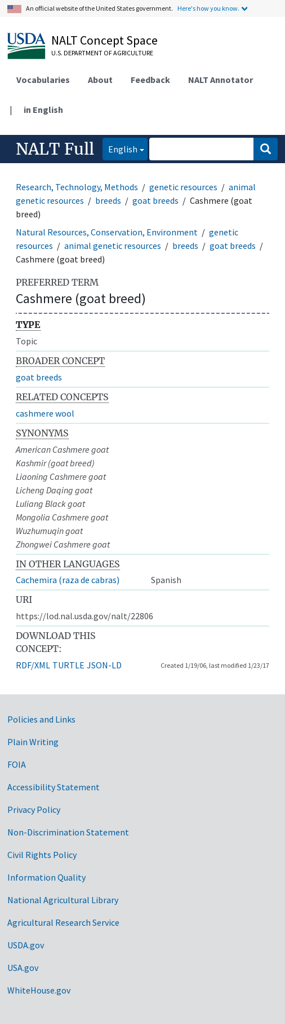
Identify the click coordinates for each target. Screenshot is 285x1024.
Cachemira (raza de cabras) (67, 579)
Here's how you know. (208, 8)
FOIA (16, 764)
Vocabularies (43, 79)
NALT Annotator (220, 79)
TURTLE (68, 665)
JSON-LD (104, 665)
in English (43, 109)
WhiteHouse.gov (38, 990)
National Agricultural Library (62, 899)
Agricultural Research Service (63, 922)
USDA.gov (25, 945)
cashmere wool (45, 413)
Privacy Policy (33, 809)
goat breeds (155, 200)
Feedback (150, 79)
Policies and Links (41, 719)
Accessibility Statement (53, 787)
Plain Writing (33, 741)
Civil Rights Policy (42, 854)
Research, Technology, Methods (77, 186)
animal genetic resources (112, 245)
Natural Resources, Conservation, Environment (107, 232)
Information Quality (46, 877)
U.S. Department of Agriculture (102, 53)
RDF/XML (33, 665)
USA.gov (22, 967)
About (100, 79)
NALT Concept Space (104, 40)
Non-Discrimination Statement (68, 832)
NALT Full (55, 149)
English (120, 148)
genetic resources (183, 186)
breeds (108, 200)
